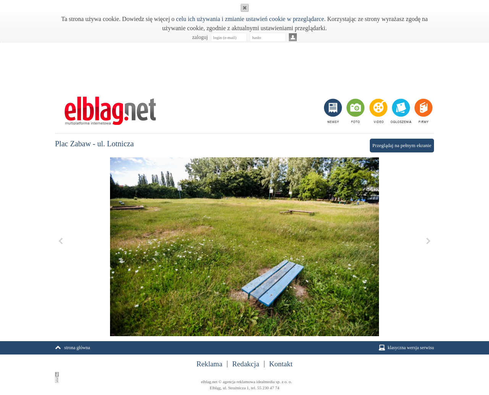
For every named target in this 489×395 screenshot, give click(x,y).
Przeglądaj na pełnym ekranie (401, 145)
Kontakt (281, 364)
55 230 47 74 (268, 387)
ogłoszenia (400, 111)
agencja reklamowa (239, 381)
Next (428, 241)
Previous (60, 241)
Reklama (209, 364)
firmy (422, 111)
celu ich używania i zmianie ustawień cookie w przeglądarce (250, 19)
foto (355, 111)
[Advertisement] (244, 65)
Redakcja (245, 364)
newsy (334, 111)
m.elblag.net (110, 111)
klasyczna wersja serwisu (411, 347)
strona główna (77, 347)
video (377, 111)
